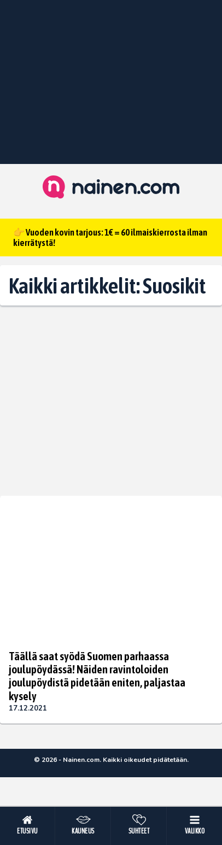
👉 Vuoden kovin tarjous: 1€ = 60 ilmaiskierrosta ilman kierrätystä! (110, 237)
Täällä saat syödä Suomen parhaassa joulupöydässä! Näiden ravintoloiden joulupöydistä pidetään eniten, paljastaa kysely (97, 675)
